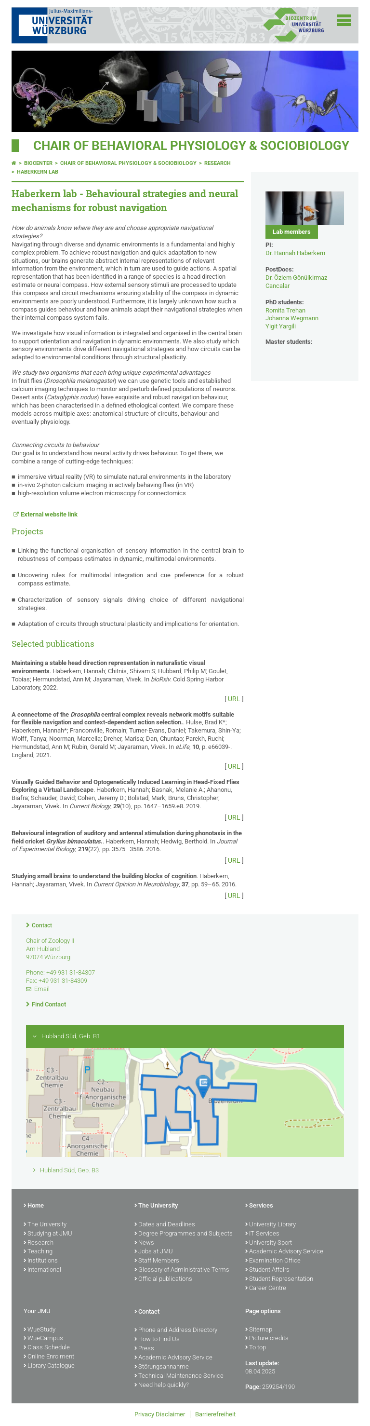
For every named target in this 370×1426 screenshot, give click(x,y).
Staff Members (156, 1261)
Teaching (38, 1252)
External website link (49, 514)
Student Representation (279, 1279)
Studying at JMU (48, 1234)
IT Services (262, 1234)
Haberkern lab (37, 172)
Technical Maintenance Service (179, 1376)
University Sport (268, 1243)
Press (144, 1349)
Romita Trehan (285, 310)
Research (217, 163)
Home (34, 1206)
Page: (253, 1386)
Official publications (163, 1279)
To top (255, 1348)
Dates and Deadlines (164, 1225)
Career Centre (265, 1288)
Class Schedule (47, 1348)
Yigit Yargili (280, 326)
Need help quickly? (161, 1385)
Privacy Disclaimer (159, 1414)
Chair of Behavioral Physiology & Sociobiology (191, 145)
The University (45, 1225)
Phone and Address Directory (175, 1330)
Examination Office (273, 1261)
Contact (42, 925)
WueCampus (43, 1338)
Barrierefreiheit (215, 1414)
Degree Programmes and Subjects (183, 1234)
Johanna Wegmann (291, 318)
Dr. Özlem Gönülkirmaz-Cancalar (297, 281)
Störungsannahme (161, 1367)
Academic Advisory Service (284, 1252)
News (144, 1243)
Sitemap (258, 1330)
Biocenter (38, 163)
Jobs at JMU (153, 1252)
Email (42, 988)
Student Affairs (267, 1270)
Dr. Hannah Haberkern (295, 253)
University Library (270, 1225)
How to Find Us (157, 1339)
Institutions (41, 1261)
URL (234, 699)
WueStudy (39, 1330)
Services (259, 1206)
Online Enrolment (49, 1357)
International (42, 1270)
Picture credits (267, 1338)
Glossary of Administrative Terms (181, 1270)
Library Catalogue (49, 1366)
